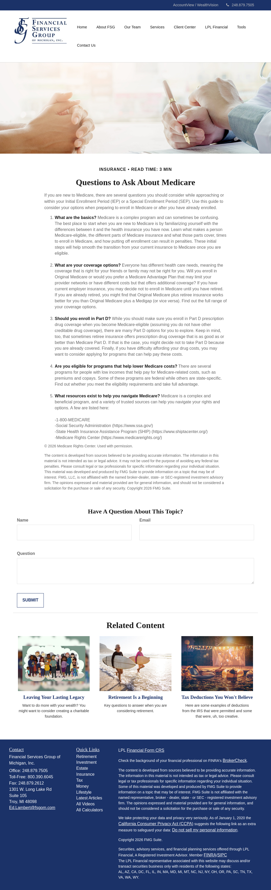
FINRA (210, 855)
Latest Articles (89, 798)
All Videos (85, 804)
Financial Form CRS (145, 750)
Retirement (86, 756)
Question (26, 553)
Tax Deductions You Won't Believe (217, 697)
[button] (106, 27)
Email (145, 520)
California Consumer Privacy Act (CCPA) (155, 824)
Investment (86, 762)
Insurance (85, 774)
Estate (82, 768)
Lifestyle (84, 792)
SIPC (222, 855)
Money (82, 786)
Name (22, 520)
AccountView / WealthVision (196, 5)
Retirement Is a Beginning (135, 697)
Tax (79, 780)
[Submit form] (30, 600)
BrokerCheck (235, 760)
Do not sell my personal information (204, 830)
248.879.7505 (240, 5)
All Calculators (89, 810)
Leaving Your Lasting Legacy (53, 697)
